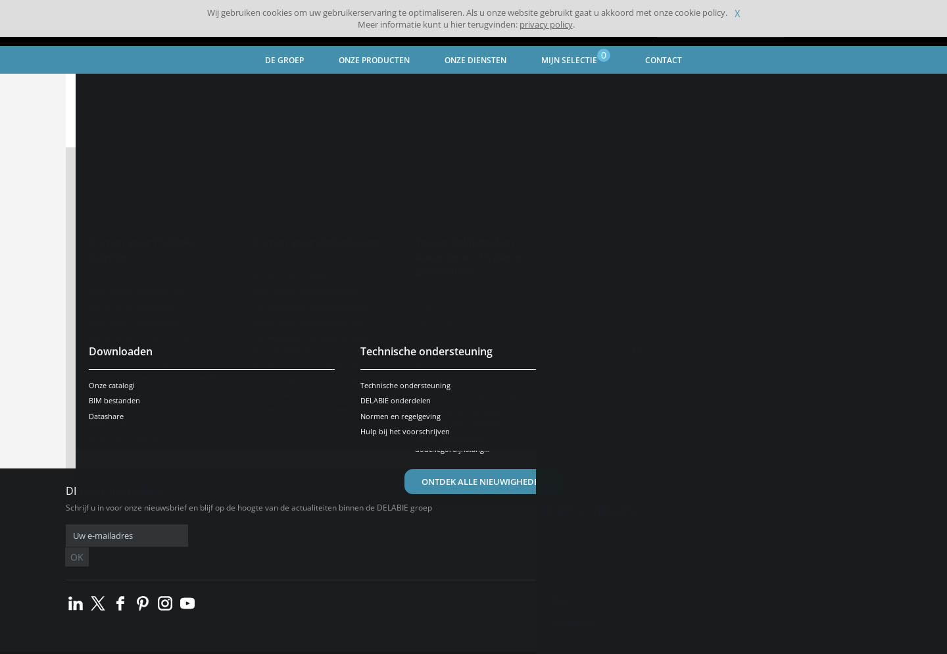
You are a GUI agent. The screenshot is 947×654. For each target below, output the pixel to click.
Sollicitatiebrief (521, 270)
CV (490, 225)
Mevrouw (280, 190)
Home (94, 89)
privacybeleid (328, 379)
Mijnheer (353, 190)
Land (110, 327)
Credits (349, 644)
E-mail (113, 292)
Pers (563, 581)
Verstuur (473, 409)
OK (274, 536)
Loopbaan (577, 602)
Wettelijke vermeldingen (284, 644)
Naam (113, 221)
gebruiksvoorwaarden (476, 379)
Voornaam (124, 256)
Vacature (506, 190)
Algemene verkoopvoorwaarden (178, 644)
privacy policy (546, 24)
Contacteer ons (592, 527)
